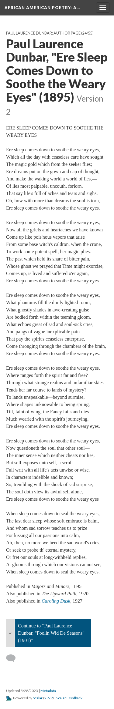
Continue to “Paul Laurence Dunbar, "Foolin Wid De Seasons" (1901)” (51, 633)
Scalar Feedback (69, 698)
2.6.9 (48, 698)
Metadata (48, 690)
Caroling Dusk (56, 600)
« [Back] (10, 633)
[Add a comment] (13, 658)
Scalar (38, 698)
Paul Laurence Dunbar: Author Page (43, 33)
